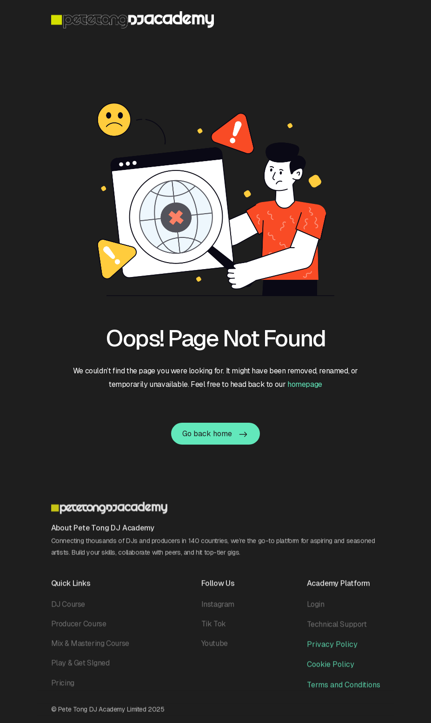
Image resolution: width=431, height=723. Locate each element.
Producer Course (78, 627)
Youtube (214, 646)
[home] (132, 19)
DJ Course (68, 607)
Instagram (217, 607)
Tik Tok (213, 627)
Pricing (62, 686)
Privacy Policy (332, 647)
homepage (304, 384)
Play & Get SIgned (80, 666)
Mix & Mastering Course (90, 646)
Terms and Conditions (343, 688)
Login (316, 607)
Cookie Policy (330, 667)
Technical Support (337, 627)
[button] (374, 19)
